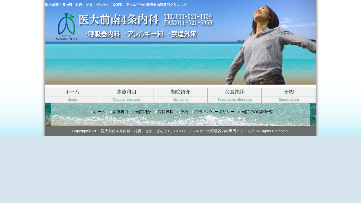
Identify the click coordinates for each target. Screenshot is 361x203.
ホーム (100, 111)
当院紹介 (180, 95)
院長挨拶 (235, 95)
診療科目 (126, 95)
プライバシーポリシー (214, 111)
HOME (72, 95)
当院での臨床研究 (257, 111)
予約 (289, 95)
